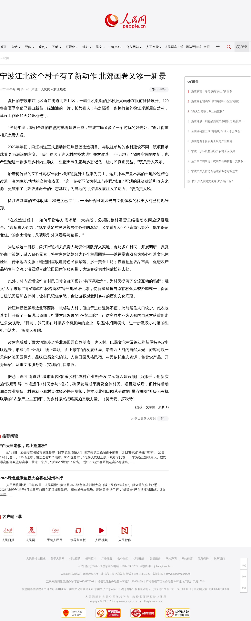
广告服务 (106, 558)
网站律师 (187, 558)
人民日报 (8, 533)
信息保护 (203, 558)
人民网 (5, 58)
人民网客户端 (174, 47)
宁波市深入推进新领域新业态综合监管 (214, 171)
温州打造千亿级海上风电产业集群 (211, 141)
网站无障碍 (193, 47)
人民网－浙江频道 (53, 89)
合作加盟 (122, 558)
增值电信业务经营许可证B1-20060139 (120, 581)
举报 (207, 47)
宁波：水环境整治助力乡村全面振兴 (213, 151)
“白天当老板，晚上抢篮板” (23, 446)
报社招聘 (74, 558)
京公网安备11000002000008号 (211, 589)
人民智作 (125, 533)
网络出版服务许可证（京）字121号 (147, 589)
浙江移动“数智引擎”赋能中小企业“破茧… (216, 101)
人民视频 (101, 533)
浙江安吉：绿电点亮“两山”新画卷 (211, 91)
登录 (244, 47)
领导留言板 (78, 533)
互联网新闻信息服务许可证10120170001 (70, 581)
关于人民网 (57, 558)
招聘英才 (90, 558)
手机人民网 (55, 533)
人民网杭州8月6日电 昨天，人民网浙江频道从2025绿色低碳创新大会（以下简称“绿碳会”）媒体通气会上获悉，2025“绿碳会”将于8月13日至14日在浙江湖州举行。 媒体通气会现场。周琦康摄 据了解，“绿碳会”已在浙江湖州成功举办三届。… (83, 489)
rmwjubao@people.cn (178, 573)
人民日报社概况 (35, 558)
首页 (3, 47)
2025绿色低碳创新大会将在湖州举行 (31, 478)
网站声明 (171, 558)
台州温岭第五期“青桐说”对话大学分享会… (217, 131)
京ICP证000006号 (181, 589)
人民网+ (31, 533)
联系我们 (219, 558)
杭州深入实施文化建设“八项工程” (212, 181)
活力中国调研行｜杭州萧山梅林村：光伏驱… (218, 161)
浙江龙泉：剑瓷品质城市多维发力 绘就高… (217, 121)
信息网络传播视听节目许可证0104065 (44, 589)
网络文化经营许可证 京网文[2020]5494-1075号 (97, 589)
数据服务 (155, 558)
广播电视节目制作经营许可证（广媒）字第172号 (175, 581)
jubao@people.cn (163, 566)
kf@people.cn (90, 573)
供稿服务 (139, 558)
